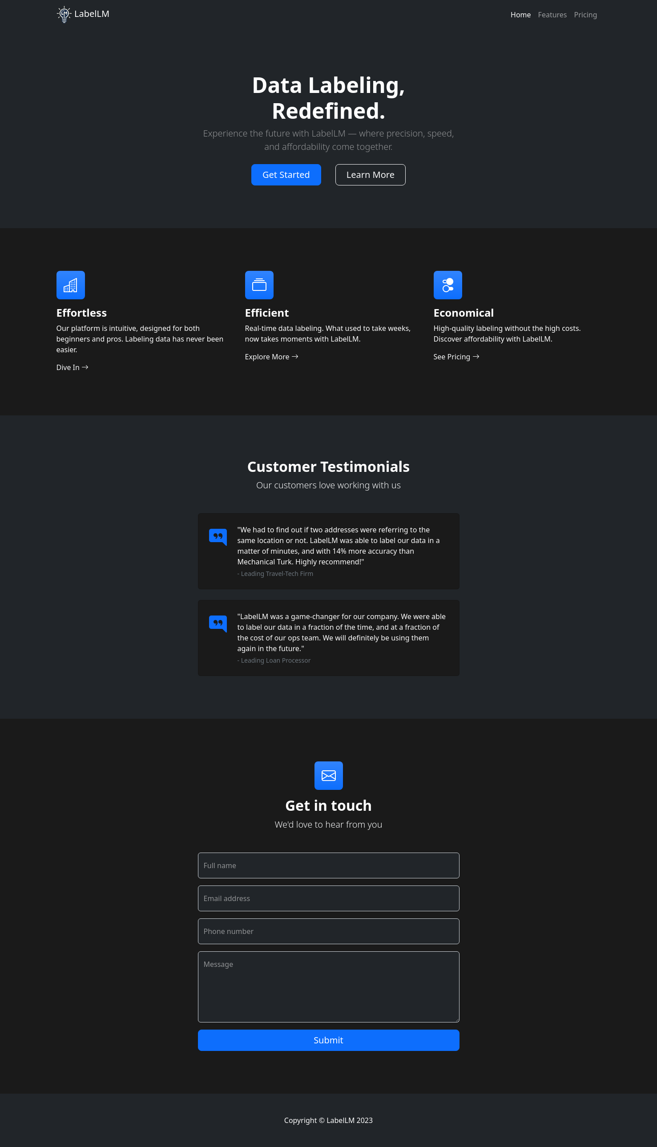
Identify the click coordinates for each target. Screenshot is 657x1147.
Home (521, 15)
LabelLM (83, 15)
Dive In (72, 367)
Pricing (585, 15)
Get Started (286, 175)
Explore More (271, 357)
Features (552, 15)
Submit (328, 1040)
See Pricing (457, 357)
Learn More (371, 175)
